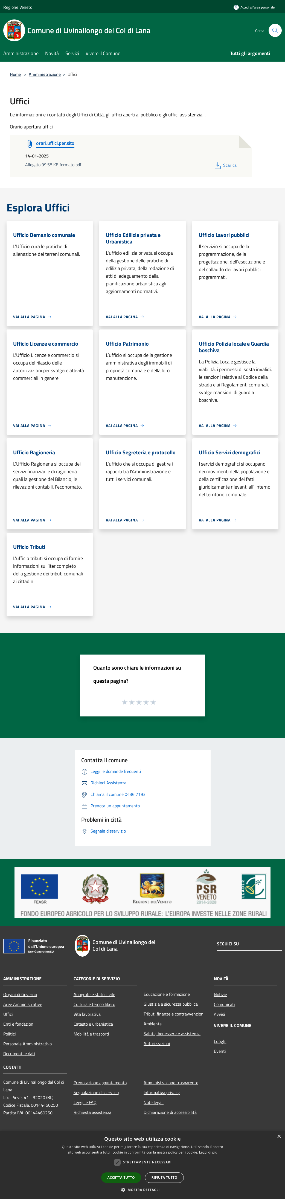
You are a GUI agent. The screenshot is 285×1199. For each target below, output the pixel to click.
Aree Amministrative (22, 1004)
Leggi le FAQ (85, 1102)
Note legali (154, 1102)
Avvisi (219, 1014)
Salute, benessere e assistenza (172, 1033)
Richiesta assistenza (92, 1112)
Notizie (220, 994)
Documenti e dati (19, 1053)
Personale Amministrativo (27, 1043)
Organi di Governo (20, 994)
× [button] (279, 1137)
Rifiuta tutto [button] (165, 1177)
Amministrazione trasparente (171, 1082)
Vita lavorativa (87, 1014)
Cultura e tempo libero (94, 1004)
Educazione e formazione (167, 994)
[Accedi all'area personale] (254, 7)
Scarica (225, 165)
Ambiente (153, 1023)
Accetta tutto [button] (121, 1177)
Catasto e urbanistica (93, 1024)
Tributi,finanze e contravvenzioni (174, 1014)
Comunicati (224, 1004)
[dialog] (142, 1165)
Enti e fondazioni (18, 1024)
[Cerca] (275, 30)
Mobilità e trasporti (91, 1034)
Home (15, 74)
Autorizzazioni (157, 1043)
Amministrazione (45, 74)
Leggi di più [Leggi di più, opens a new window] (208, 1152)
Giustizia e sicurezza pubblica (171, 1004)
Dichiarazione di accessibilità (170, 1112)
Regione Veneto (17, 7)
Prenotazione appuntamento (100, 1082)
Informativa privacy (162, 1092)
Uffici (8, 1014)
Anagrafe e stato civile (94, 994)
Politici (9, 1034)
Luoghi (220, 1041)
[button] (142, 1189)
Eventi (220, 1051)
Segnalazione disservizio (96, 1092)
